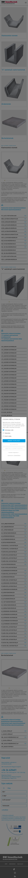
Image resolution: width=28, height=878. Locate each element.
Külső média (7, 436)
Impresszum (11, 455)
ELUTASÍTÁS (14, 444)
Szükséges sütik (8, 430)
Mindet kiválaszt (14, 440)
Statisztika (6, 433)
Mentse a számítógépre (14, 448)
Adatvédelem (17, 455)
